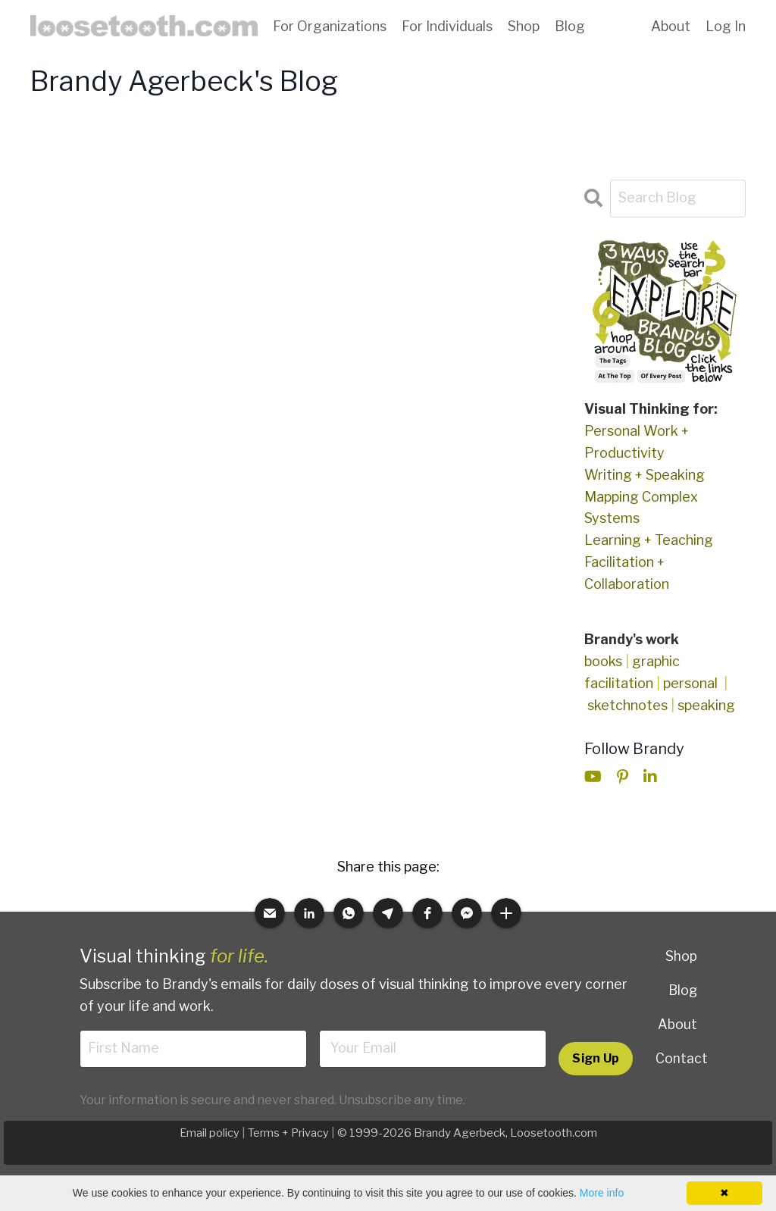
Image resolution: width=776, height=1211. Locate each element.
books (603, 661)
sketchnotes (627, 705)
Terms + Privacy (289, 1134)
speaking (706, 705)
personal (690, 683)
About (670, 26)
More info (602, 1193)
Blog (570, 26)
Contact (682, 1058)
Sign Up (595, 1058)
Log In (726, 26)
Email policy (209, 1134)
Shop (524, 26)
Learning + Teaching (648, 540)
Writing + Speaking (644, 475)
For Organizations (329, 26)
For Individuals (447, 26)
